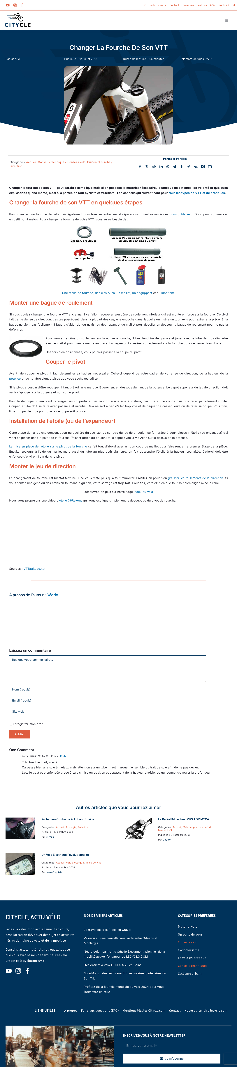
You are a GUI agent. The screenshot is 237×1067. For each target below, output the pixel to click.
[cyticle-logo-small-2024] (18, 15)
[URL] (107, 711)
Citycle (50, 836)
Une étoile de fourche (77, 293)
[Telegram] (174, 166)
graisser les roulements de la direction (195, 478)
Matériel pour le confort (197, 827)
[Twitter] (146, 166)
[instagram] (15, 5)
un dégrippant (142, 293)
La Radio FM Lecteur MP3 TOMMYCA (183, 819)
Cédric (15, 59)
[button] (234, 5)
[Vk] (195, 166)
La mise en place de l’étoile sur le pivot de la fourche (48, 446)
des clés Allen (105, 293)
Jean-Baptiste (54, 872)
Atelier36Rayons (70, 500)
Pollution (83, 827)
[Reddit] (153, 166)
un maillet (123, 293)
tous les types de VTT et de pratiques (197, 193)
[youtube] (8, 5)
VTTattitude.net (34, 568)
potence (15, 378)
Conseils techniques (52, 162)
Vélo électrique (75, 862)
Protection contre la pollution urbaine (67, 819)
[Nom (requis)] (107, 689)
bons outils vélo (181, 214)
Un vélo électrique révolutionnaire (65, 855)
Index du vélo (143, 492)
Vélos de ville (93, 862)
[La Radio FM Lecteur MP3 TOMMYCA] (137, 820)
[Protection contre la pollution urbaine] (20, 820)
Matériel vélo (165, 830)
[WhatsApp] (168, 166)
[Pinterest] (188, 166)
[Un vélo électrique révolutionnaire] (20, 855)
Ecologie (71, 827)
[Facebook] (139, 166)
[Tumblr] (181, 166)
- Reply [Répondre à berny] (62, 756)
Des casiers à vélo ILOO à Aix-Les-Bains (112, 965)
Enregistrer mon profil (28, 724)
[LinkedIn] (161, 166)
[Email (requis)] (107, 700)
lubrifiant (167, 293)
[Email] (209, 166)
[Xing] (202, 166)
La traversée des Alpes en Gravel (107, 930)
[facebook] (22, 5)
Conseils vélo (76, 162)
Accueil (31, 162)
